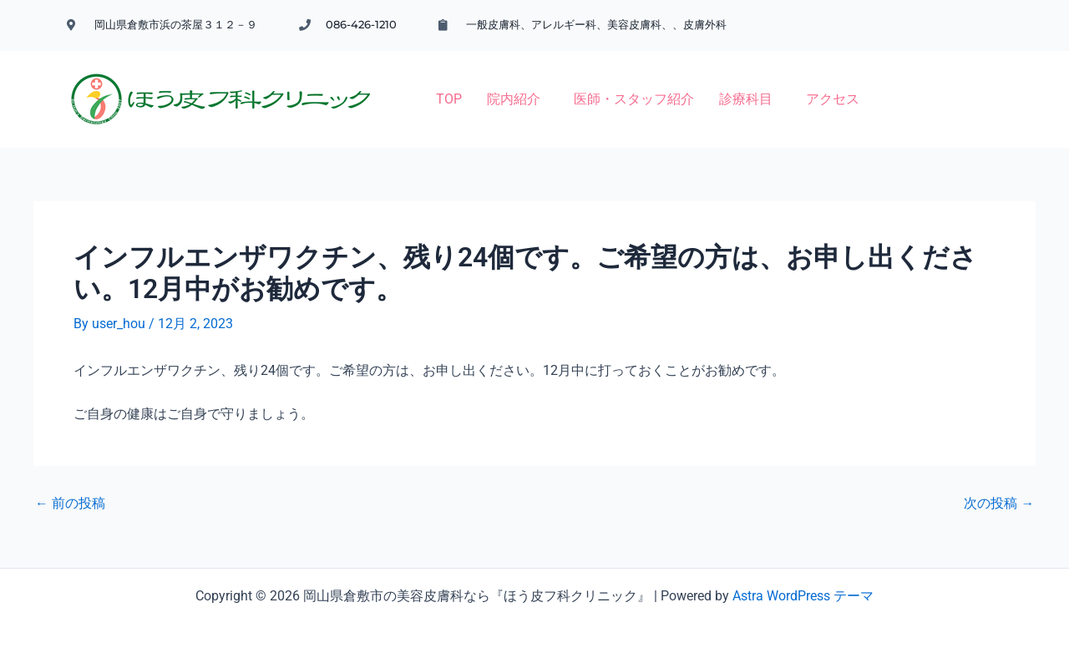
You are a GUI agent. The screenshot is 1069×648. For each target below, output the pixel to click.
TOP (355, 85)
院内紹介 (420, 85)
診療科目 (652, 85)
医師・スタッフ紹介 (540, 85)
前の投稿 (70, 482)
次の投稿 (999, 482)
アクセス (739, 85)
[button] (424, 85)
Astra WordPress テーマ (803, 575)
